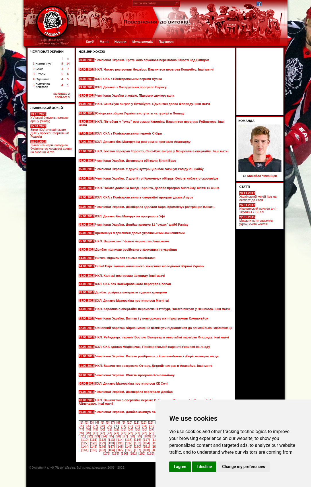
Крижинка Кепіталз (43, 85)
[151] (146, 446)
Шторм (41, 74)
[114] (119, 439)
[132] (128, 443)
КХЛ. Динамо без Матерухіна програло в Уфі (130, 216)
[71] (95, 433)
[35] (151, 426)
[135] (154, 443)
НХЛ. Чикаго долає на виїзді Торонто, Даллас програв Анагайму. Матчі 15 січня (157, 188)
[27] (95, 426)
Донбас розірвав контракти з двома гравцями (131, 292)
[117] (146, 439)
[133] (137, 443)
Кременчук (43, 63)
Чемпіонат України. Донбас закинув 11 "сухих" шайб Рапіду (142, 224)
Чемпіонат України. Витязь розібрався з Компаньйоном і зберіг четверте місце (157, 356)
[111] (93, 439)
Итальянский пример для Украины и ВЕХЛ (257, 208)
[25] (81, 426)
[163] (102, 450)
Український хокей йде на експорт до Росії (258, 196)
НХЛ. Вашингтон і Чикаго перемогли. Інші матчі (132, 241)
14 (68, 63)
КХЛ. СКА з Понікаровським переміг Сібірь (129, 133)
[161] (84, 450)
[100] (147, 436)
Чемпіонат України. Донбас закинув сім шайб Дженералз (140, 412)
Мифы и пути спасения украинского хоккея (256, 220)
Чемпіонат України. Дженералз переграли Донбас (134, 392)
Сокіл (40, 69)
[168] (146, 450)
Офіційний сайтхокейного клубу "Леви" (52, 41)
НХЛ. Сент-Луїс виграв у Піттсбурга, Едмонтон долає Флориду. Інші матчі (152, 104)
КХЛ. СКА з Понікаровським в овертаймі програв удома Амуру (144, 197)
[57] (151, 429)
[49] (95, 429)
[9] (123, 422)
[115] (128, 439)
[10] (129, 422)
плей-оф (62, 97)
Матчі (104, 41)
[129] (102, 443)
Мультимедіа (142, 41)
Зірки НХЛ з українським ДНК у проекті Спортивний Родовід (49, 131)
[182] (141, 453)
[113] (111, 439)
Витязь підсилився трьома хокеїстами (125, 258)
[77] (137, 433)
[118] (154, 439)
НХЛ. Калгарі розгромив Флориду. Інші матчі (130, 275)
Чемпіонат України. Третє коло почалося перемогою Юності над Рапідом (152, 60)
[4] (97, 422)
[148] (119, 446)
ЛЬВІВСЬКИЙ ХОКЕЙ (46, 108)
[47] (81, 429)
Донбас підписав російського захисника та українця (136, 249)
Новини (120, 41)
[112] (102, 439)
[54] (130, 429)
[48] (88, 429)
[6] (107, 422)
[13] (150, 422)
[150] (137, 446)
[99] (139, 436)
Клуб (90, 41)
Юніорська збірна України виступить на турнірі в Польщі (140, 113)
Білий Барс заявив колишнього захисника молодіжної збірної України (150, 266)
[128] (93, 443)
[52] (116, 429)
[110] (84, 439)
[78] (144, 433)
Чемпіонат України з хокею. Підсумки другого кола (135, 95)
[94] (104, 436)
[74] (116, 433)
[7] (112, 422)
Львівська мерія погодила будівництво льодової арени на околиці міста (50, 147)
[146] (102, 446)
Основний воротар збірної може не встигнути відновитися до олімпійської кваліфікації (163, 328)
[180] (124, 453)
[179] (115, 453)
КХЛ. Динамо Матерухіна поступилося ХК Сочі (131, 383)
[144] (84, 446)
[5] (102, 422)
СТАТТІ (244, 186)
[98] (132, 436)
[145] (93, 446)
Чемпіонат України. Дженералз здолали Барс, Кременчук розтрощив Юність (154, 207)
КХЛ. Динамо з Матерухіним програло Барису (131, 87)
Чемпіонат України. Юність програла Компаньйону (135, 375)
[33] (137, 426)
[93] (97, 436)
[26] (88, 426)
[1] (81, 422)
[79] (151, 433)
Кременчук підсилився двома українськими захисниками (140, 233)
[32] (130, 426)
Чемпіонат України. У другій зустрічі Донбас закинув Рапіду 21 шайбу (149, 169)
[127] (84, 443)
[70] (88, 433)
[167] (137, 450)
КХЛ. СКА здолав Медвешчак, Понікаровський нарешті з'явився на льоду (152, 346)
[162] (93, 450)
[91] (82, 436)
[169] (154, 450)
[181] (133, 453)
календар (61, 93)
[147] (111, 446)
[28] (102, 426)
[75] (123, 433)
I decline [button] (204, 466)
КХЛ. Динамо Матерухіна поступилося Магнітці (132, 300)
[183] (150, 453)
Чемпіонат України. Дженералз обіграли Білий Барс (136, 160)
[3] (92, 422)
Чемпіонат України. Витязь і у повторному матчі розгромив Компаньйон (151, 318)
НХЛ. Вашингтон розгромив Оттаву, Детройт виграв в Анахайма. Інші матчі (154, 365)
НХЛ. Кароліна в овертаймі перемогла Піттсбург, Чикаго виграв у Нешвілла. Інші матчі (162, 309)
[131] (119, 443)
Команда (246, 120)
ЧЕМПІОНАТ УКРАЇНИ (47, 51)
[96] (118, 436)
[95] (111, 436)
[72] (102, 433)
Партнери (166, 41)
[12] (143, 422)
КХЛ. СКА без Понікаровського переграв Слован (133, 284)
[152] (154, 446)
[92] (90, 436)
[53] (123, 429)
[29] (109, 426)
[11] (136, 422)
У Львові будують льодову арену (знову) (49, 117)
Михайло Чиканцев (262, 176)
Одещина (42, 79)
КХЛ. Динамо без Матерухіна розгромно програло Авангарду (143, 141)
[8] (118, 422)
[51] (109, 429)
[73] (109, 433)
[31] (123, 426)
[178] (106, 453)
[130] (111, 443)
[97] (125, 436)
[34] (144, 426)
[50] (102, 429)
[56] (144, 429)
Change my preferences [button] (243, 466)
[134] (146, 443)
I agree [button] (180, 466)
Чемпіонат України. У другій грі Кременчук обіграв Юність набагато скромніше (156, 178)
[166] (128, 450)
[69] (81, 433)
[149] (128, 446)
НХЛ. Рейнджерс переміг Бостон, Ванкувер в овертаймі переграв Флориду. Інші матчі (162, 337)
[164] (111, 450)
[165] (119, 450)
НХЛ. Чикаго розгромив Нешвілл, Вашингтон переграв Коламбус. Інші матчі (154, 69)
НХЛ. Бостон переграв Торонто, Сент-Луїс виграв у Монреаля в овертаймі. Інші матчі (161, 151)
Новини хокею (92, 51)
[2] (86, 422)
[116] (137, 439)
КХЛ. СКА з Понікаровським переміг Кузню (129, 79)
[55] (137, 429)
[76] (130, 433)
